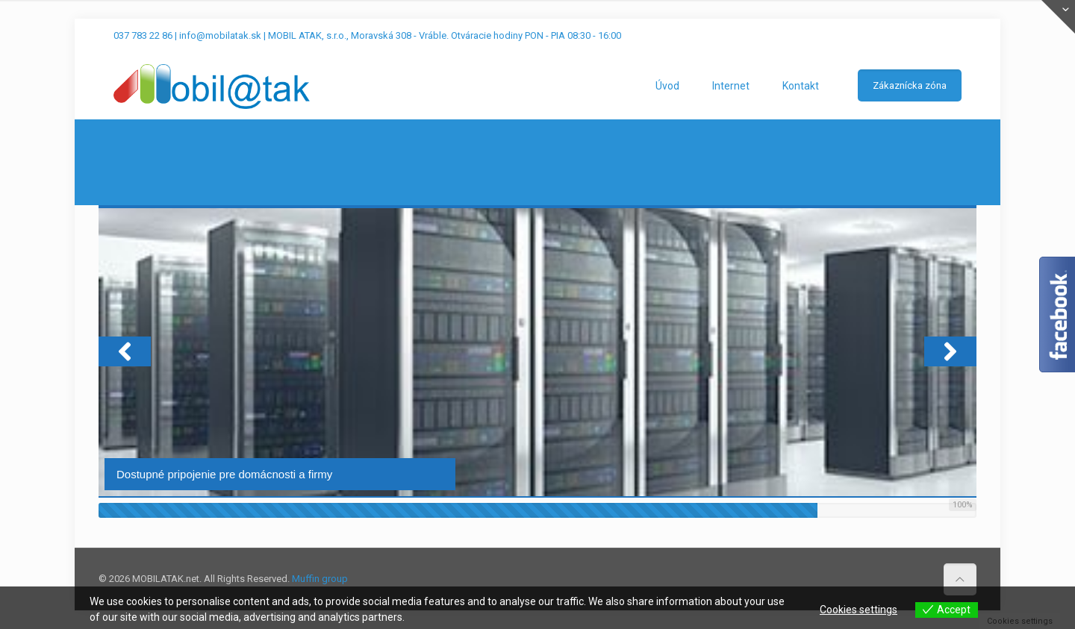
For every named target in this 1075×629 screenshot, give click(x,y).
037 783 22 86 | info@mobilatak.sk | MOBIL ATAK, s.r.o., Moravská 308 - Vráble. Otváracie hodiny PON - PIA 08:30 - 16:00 (367, 35)
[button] (125, 351)
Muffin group (320, 578)
